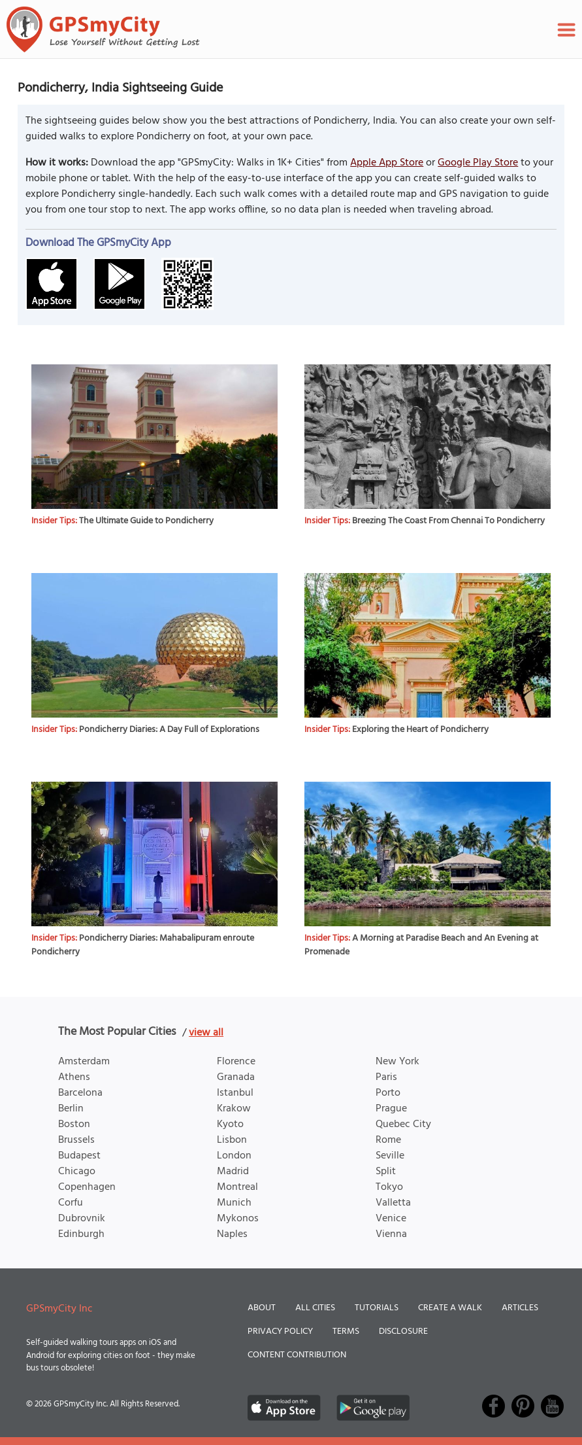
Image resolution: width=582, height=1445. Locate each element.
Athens (74, 1077)
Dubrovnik (81, 1218)
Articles (520, 1307)
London (234, 1155)
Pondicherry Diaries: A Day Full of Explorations (169, 729)
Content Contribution (297, 1355)
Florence (236, 1061)
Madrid (233, 1171)
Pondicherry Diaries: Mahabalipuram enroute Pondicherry (142, 945)
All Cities (315, 1307)
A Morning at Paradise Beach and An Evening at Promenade (421, 945)
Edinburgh (81, 1234)
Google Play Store (478, 162)
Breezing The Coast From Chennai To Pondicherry (448, 521)
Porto (388, 1093)
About (262, 1307)
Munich (234, 1202)
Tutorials (376, 1307)
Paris (386, 1077)
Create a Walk (450, 1307)
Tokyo (389, 1187)
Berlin (71, 1108)
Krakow (234, 1108)
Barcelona (80, 1093)
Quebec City (403, 1124)
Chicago (76, 1171)
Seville (390, 1155)
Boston (74, 1124)
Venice (391, 1218)
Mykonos (238, 1218)
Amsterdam (84, 1061)
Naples (232, 1234)
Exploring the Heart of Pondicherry (420, 729)
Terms (345, 1331)
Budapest (79, 1155)
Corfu (70, 1202)
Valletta (393, 1202)
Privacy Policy (280, 1331)
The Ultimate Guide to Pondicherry (146, 521)
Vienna (391, 1234)
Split (386, 1171)
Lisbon (232, 1140)
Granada (236, 1077)
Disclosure (403, 1331)
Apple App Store (386, 162)
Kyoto (230, 1124)
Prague (391, 1108)
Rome (388, 1140)
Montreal (237, 1187)
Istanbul (235, 1093)
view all (206, 1032)
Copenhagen (87, 1187)
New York (397, 1061)
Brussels (76, 1140)
